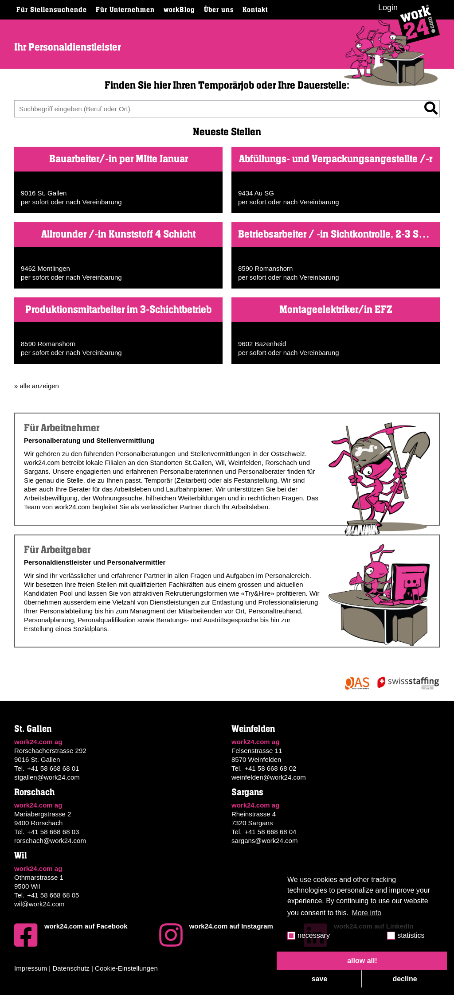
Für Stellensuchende (51, 9)
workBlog (179, 9)
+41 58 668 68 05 (53, 895)
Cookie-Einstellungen (126, 968)
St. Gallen (32, 728)
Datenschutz (70, 968)
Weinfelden (253, 728)
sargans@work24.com (264, 840)
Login (388, 7)
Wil (20, 855)
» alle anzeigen (36, 386)
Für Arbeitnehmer (61, 428)
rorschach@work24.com (50, 840)
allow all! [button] (362, 960)
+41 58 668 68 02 (270, 768)
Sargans (247, 792)
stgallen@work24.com (47, 777)
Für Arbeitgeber (57, 550)
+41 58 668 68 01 (53, 768)
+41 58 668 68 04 (270, 831)
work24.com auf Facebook (71, 935)
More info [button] (367, 913)
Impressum (30, 968)
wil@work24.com (39, 904)
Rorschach (34, 792)
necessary (313, 935)
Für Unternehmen (125, 9)
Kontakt (255, 9)
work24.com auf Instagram (216, 935)
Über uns (219, 9)
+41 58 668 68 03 (53, 831)
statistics (410, 935)
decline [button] (404, 979)
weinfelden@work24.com (268, 777)
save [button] (320, 979)
